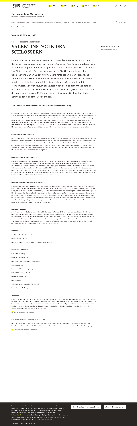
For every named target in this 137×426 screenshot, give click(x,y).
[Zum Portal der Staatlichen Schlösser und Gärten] (23, 6)
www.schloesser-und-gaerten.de (25, 329)
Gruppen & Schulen (83, 22)
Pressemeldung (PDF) (109, 49)
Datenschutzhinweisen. (19, 415)
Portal (119, 22)
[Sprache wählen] (124, 6)
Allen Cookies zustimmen (114, 407)
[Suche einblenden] (125, 22)
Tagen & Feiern (69, 22)
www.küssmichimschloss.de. (24, 312)
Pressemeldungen (22, 27)
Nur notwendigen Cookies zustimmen (85, 407)
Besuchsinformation (23, 22)
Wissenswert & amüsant (53, 22)
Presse (93, 22)
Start (13, 22)
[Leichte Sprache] (116, 6)
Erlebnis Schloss (37, 22)
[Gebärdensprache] (120, 6)
